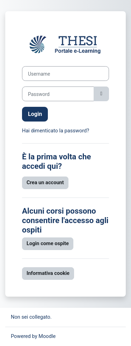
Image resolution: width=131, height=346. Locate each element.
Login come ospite (48, 243)
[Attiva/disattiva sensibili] (101, 93)
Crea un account (45, 182)
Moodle (47, 336)
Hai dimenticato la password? (55, 130)
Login (35, 114)
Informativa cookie (48, 273)
